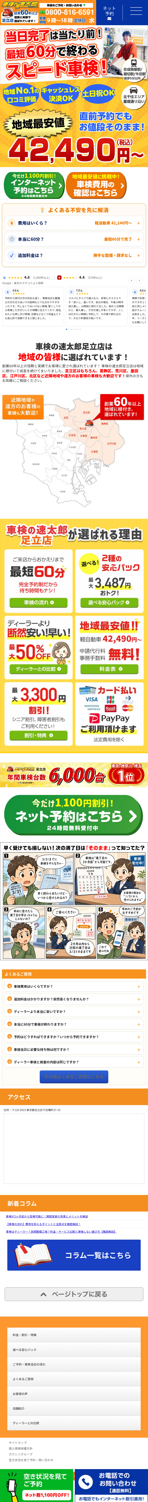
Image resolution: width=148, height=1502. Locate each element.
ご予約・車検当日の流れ (29, 1364)
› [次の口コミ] (139, 279)
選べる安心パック (24, 1349)
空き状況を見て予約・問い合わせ (31, 1460)
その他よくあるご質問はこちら (74, 1076)
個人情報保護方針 (21, 1448)
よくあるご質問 (23, 1379)
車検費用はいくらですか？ (33, 986)
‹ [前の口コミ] (131, 279)
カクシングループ (20, 1454)
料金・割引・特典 (24, 1335)
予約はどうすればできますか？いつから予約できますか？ (56, 1036)
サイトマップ (18, 1442)
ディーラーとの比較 (26, 1423)
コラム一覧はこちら (98, 1254)
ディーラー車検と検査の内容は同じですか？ (46, 1061)
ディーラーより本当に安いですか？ (40, 1011)
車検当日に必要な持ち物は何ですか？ (42, 1049)
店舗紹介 (19, 1408)
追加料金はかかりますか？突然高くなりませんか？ (51, 999)
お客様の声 (20, 1394)
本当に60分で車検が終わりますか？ (40, 1024)
